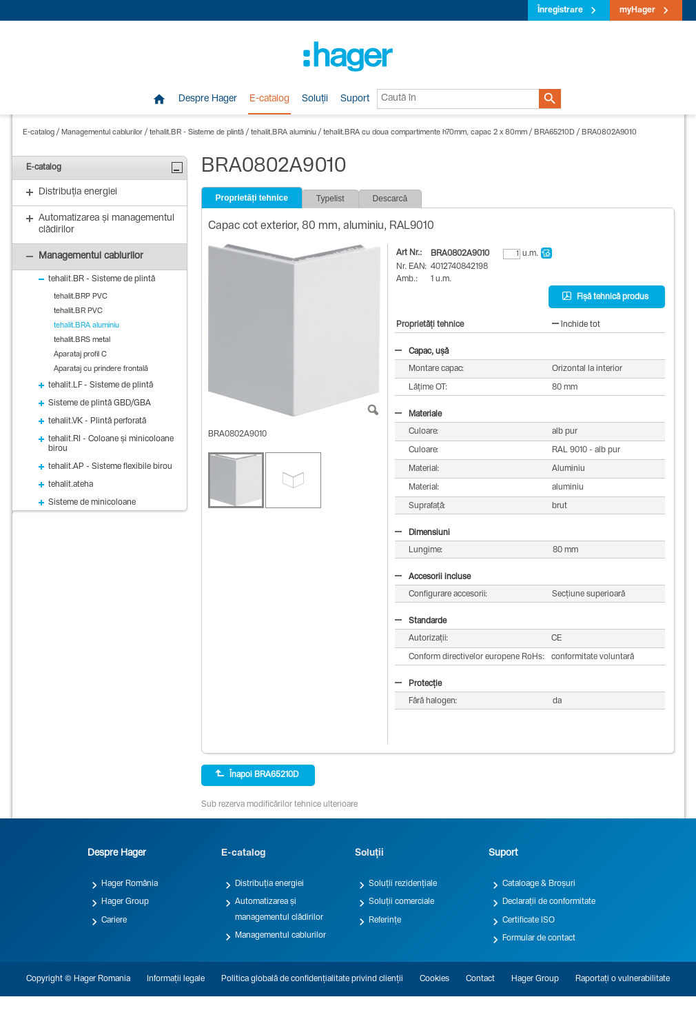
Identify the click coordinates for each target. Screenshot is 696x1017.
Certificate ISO (528, 920)
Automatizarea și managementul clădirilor (279, 909)
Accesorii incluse (433, 577)
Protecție (418, 684)
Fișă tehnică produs (605, 296)
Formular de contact (538, 938)
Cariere (114, 920)
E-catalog (269, 99)
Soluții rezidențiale (403, 884)
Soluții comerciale (401, 902)
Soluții (315, 99)
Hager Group (125, 902)
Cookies (434, 979)
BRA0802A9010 (609, 133)
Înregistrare (560, 10)
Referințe (385, 920)
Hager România (129, 884)
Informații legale (176, 979)
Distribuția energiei (269, 884)
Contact (480, 979)
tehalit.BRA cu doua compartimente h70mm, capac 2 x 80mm (425, 133)
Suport (354, 99)
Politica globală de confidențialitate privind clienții (312, 979)
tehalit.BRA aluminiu (283, 133)
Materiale (418, 414)
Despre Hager (207, 99)
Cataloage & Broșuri (538, 884)
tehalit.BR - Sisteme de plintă (197, 133)
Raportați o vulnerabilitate (622, 979)
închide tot (576, 325)
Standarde (421, 621)
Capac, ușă (422, 352)
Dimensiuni (422, 533)
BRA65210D (554, 133)
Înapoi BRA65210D (256, 774)
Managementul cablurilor (102, 133)
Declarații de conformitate (548, 902)
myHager (637, 10)
